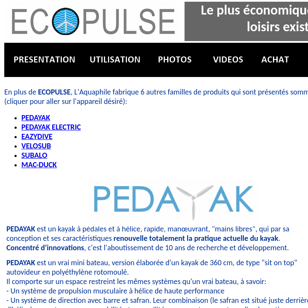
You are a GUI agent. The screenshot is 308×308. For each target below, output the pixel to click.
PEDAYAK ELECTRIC (51, 127)
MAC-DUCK (39, 164)
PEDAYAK (35, 117)
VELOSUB (36, 146)
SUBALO (34, 155)
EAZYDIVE (37, 136)
